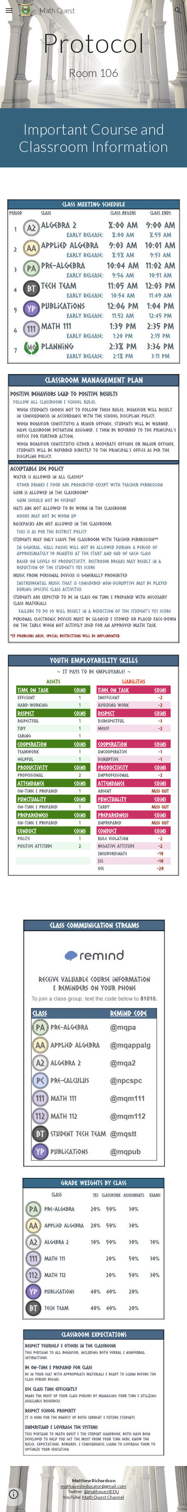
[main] (93, 42)
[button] (9, 10)
